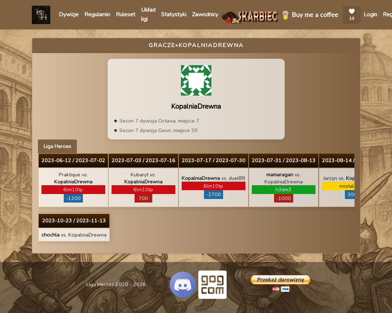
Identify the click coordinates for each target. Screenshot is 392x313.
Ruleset (125, 14)
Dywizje (69, 14)
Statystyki (173, 14)
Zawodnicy (205, 14)
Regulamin (97, 14)
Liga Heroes (57, 146)
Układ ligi (148, 14)
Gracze (162, 45)
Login (370, 14)
